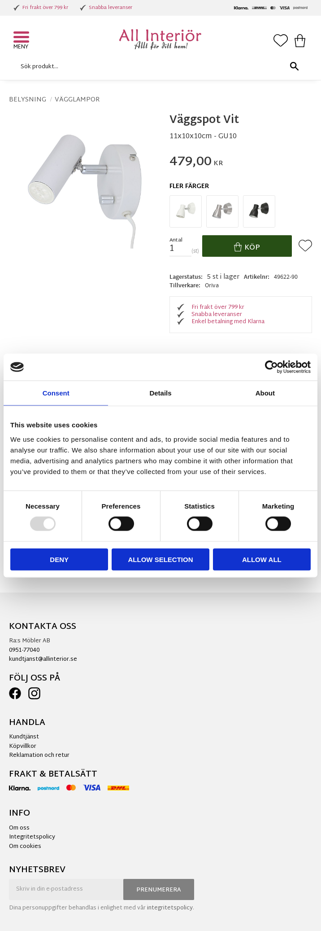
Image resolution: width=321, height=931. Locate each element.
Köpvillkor (22, 746)
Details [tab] (160, 393)
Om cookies (25, 846)
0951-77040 (24, 650)
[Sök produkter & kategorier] (158, 66)
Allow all (262, 559)
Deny (59, 559)
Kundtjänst (24, 737)
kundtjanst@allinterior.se (43, 659)
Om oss (19, 828)
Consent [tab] (56, 393)
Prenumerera (158, 890)
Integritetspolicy (32, 837)
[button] (22, 38)
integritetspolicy (170, 908)
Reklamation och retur (39, 755)
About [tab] (265, 393)
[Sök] (294, 66)
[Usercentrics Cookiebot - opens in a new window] (271, 367)
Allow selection (160, 559)
